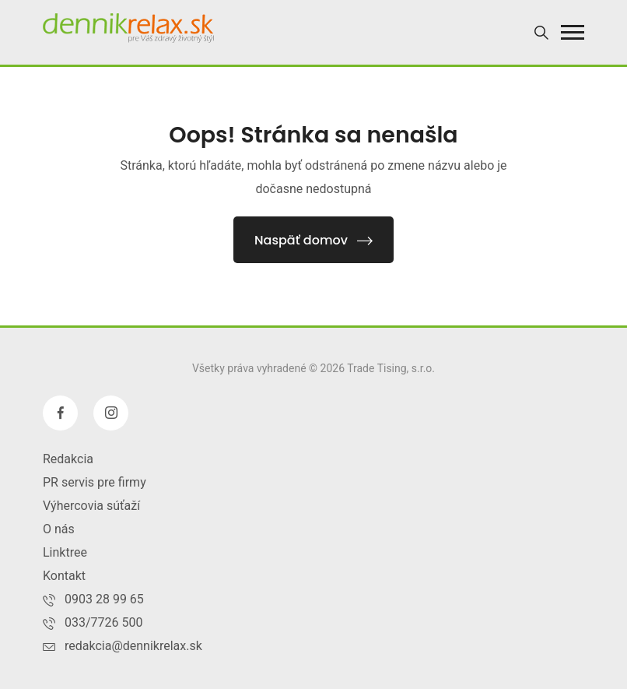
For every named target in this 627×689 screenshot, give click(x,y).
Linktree (65, 552)
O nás (59, 529)
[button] (572, 32)
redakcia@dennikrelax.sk (133, 645)
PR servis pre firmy (94, 482)
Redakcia (68, 459)
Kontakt (64, 575)
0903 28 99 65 (104, 599)
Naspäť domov (313, 240)
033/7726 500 (104, 622)
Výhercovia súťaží (91, 505)
